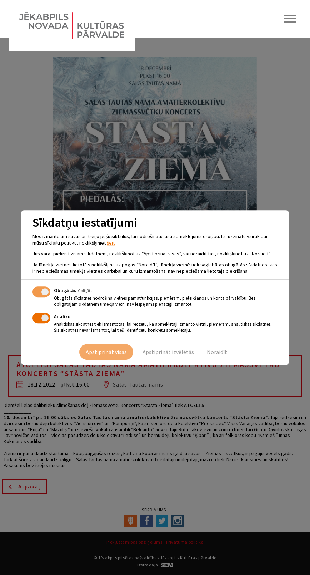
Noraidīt (217, 351)
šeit (111, 243)
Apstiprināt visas (106, 351)
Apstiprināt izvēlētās (168, 351)
